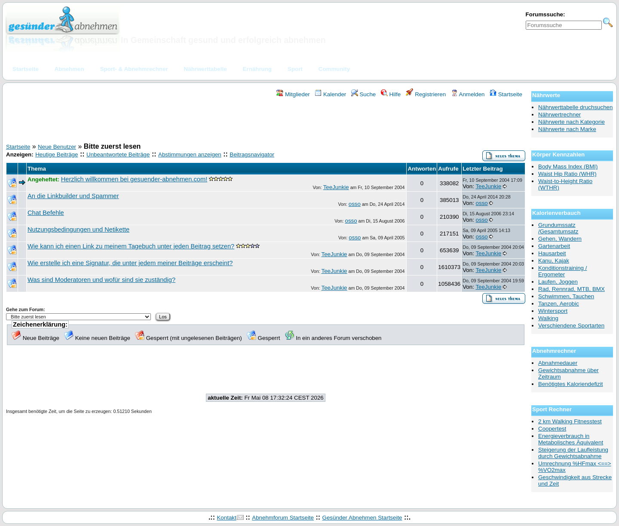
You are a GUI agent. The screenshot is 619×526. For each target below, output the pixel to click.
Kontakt (226, 517)
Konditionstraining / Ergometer (562, 271)
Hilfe (391, 94)
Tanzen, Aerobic (558, 303)
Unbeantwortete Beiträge (118, 154)
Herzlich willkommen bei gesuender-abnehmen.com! (134, 179)
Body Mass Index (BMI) (568, 166)
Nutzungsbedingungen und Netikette (78, 229)
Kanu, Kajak (553, 260)
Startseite (506, 94)
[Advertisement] (265, 121)
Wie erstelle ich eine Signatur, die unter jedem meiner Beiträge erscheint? (130, 263)
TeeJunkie (336, 187)
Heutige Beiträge (56, 154)
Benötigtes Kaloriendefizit (570, 384)
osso (355, 204)
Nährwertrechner (559, 114)
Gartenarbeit (554, 246)
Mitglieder (293, 94)
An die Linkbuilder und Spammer (73, 196)
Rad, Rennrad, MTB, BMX (571, 289)
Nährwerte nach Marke (567, 129)
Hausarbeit (552, 253)
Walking (548, 318)
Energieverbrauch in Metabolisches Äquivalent (570, 439)
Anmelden (468, 94)
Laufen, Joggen (558, 281)
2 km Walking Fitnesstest (570, 421)
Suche (363, 94)
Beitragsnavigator (252, 154)
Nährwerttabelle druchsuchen (575, 107)
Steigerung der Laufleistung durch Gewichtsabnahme (573, 452)
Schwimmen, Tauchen (566, 296)
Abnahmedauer (557, 363)
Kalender (330, 94)
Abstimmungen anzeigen (189, 154)
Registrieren (426, 94)
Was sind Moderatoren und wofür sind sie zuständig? (101, 279)
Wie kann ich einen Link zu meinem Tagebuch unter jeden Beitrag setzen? (131, 246)
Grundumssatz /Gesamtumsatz (558, 228)
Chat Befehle (46, 212)
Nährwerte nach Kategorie (571, 122)
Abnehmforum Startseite (283, 517)
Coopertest (552, 428)
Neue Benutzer (57, 147)
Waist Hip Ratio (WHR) (567, 174)
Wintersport (552, 311)
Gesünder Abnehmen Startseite (362, 517)
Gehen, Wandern (560, 238)
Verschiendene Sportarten (571, 325)
